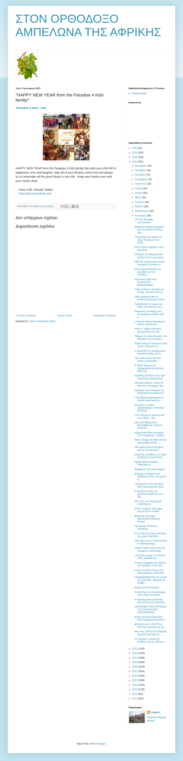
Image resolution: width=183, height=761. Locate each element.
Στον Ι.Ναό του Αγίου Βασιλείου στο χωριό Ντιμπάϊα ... (150, 535)
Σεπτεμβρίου (142, 179)
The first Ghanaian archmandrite (144, 221)
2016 (135, 675)
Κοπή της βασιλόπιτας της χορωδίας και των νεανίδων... (147, 272)
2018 (135, 666)
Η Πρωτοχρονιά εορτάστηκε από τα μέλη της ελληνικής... (150, 601)
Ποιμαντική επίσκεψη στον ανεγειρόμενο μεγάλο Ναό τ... (149, 314)
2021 (135, 653)
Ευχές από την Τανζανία (146, 587)
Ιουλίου (139, 188)
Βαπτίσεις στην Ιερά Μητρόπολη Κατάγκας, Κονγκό (147, 519)
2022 (135, 648)
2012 (135, 694)
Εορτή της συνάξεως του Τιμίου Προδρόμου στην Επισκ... (150, 456)
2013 (135, 689)
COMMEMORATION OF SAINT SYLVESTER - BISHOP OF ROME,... (150, 580)
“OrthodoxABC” (139, 93)
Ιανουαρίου (141, 215)
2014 (135, 685)
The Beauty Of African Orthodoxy (145, 527)
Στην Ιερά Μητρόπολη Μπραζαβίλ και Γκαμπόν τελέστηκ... (148, 425)
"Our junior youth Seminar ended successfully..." (147, 359)
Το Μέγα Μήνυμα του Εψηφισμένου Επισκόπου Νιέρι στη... (149, 368)
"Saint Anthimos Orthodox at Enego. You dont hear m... (149, 290)
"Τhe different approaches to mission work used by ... (149, 399)
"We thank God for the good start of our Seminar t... (148, 448)
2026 (135, 148)
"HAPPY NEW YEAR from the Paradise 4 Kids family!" (149, 549)
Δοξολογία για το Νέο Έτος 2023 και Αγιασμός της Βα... (150, 625)
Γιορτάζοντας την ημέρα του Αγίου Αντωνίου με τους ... (149, 305)
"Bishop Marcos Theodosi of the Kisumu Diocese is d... (150, 345)
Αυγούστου (141, 183)
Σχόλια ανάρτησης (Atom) (42, 321)
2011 (135, 698)
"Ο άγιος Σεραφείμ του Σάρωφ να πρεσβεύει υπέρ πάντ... (149, 564)
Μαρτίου (139, 206)
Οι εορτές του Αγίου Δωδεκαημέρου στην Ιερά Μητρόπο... (149, 408)
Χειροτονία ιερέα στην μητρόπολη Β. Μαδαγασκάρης (145, 282)
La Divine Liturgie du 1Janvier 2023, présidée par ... (149, 557)
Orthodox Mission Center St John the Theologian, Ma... (149, 384)
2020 (135, 657)
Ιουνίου (139, 193)
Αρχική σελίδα (64, 315)
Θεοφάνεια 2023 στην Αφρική (149, 469)
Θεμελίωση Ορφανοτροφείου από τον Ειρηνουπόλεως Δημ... (149, 230)
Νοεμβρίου (141, 170)
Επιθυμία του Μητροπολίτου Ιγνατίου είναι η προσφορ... (149, 256)
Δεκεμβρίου (141, 165)
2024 (135, 157)
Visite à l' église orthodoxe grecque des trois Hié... (147, 330)
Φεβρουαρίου (142, 211)
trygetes (155, 712)
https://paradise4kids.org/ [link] (35, 193)
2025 (135, 152)
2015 (135, 680)
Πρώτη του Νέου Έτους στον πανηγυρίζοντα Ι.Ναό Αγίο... (150, 571)
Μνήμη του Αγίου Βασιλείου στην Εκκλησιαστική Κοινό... (150, 618)
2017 (135, 671)
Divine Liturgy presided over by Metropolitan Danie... (150, 441)
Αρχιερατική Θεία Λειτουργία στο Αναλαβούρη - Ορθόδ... (149, 434)
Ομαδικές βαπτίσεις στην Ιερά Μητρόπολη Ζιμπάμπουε (149, 377)
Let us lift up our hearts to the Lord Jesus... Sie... (149, 416)
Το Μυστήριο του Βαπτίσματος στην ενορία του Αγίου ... (150, 593)
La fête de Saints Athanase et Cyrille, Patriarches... (149, 323)
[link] (31, 107)
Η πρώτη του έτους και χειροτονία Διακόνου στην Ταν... (149, 494)
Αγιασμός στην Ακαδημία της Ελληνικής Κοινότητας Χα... (149, 391)
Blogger (102, 743)
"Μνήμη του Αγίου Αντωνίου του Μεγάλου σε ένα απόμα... (150, 337)
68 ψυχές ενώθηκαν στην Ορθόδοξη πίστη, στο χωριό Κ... (150, 476)
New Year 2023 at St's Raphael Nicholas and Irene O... (150, 633)
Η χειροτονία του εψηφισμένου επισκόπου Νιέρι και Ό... (150, 352)
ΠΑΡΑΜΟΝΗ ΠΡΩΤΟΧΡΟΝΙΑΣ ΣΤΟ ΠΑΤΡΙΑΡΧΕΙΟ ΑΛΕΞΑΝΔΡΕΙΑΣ (150, 609)
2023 (135, 161)
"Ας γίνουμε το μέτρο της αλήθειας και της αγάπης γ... (150, 640)
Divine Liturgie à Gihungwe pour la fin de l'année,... (148, 510)
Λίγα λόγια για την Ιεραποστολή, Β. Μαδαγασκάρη (150, 542)
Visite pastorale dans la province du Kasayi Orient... (150, 298)
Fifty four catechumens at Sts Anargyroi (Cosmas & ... (149, 263)
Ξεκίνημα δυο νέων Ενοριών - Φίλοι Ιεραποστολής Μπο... (149, 485)
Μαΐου (138, 197)
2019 (135, 662)
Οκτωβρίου (141, 174)
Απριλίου (140, 202)
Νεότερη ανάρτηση (26, 315)
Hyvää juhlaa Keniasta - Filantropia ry (146, 463)
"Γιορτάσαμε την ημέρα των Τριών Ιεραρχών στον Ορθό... (148, 240)
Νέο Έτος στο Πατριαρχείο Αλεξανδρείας (148, 502)
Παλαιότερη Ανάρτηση (104, 315)
